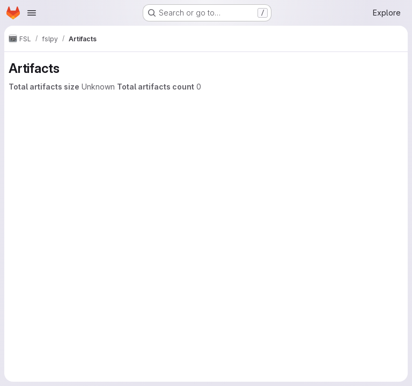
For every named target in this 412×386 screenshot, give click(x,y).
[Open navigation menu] (31, 12)
